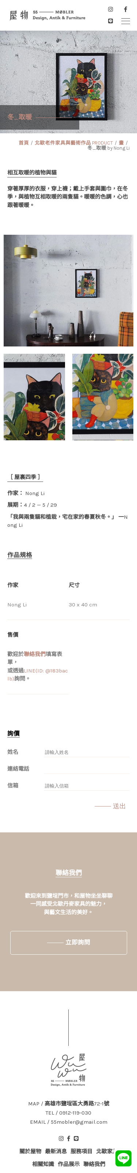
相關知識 (43, 1164)
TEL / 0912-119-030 (68, 1113)
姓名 (12, 752)
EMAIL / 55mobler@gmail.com (68, 1122)
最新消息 (56, 1151)
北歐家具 (107, 1151)
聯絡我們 (35, 654)
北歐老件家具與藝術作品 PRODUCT (74, 143)
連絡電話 (18, 769)
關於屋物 (30, 1151)
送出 (119, 806)
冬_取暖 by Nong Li (108, 148)
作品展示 (69, 1164)
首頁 (24, 143)
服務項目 (81, 1151)
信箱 (12, 785)
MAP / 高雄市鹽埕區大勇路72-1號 (68, 1104)
